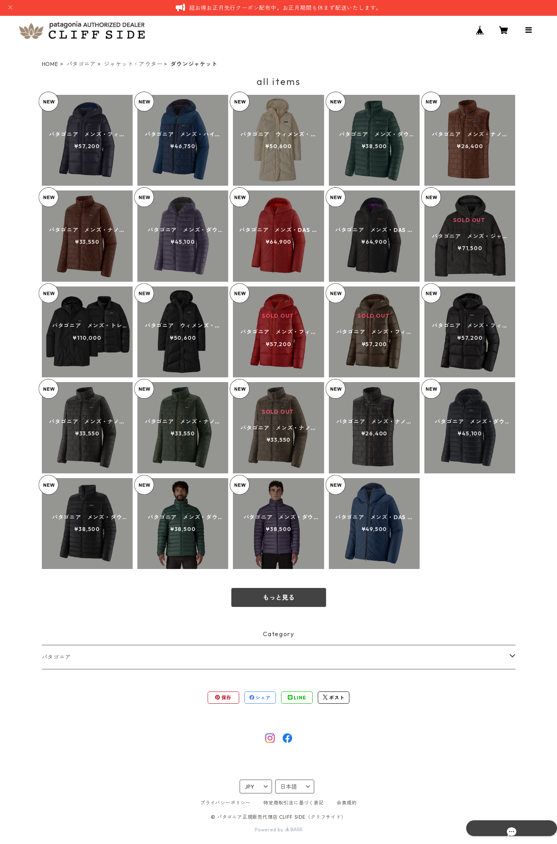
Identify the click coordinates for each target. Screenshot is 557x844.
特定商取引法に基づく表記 (293, 803)
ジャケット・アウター (133, 64)
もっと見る (278, 597)
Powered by (278, 830)
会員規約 (347, 803)
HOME (50, 64)
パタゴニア (81, 64)
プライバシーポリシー (225, 803)
